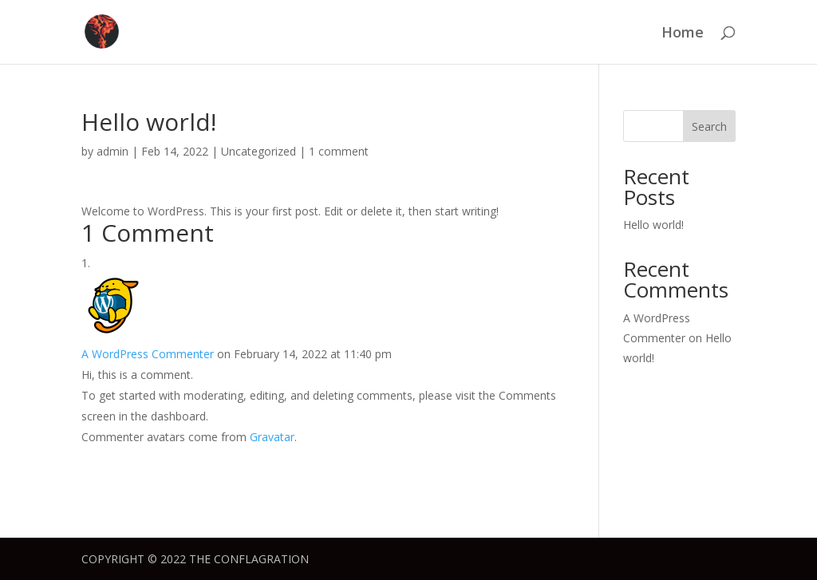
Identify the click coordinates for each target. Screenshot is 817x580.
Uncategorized (258, 151)
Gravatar (272, 436)
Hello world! (653, 224)
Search (709, 126)
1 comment (339, 151)
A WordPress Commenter (147, 353)
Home (682, 33)
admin (112, 151)
